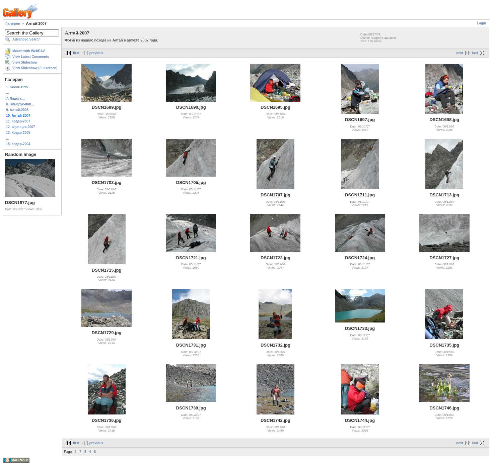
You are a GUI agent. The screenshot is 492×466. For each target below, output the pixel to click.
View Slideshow (25, 62)
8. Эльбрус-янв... (20, 104)
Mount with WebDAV (28, 51)
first (76, 53)
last (475, 53)
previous (96, 53)
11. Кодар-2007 (18, 121)
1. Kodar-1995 (17, 87)
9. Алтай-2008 (17, 110)
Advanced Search (26, 39)
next (459, 53)
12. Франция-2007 (20, 127)
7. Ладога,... (15, 98)
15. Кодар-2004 (18, 144)
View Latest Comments (30, 57)
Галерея (12, 23)
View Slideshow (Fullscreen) (34, 68)
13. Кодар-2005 (18, 132)
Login (481, 23)
